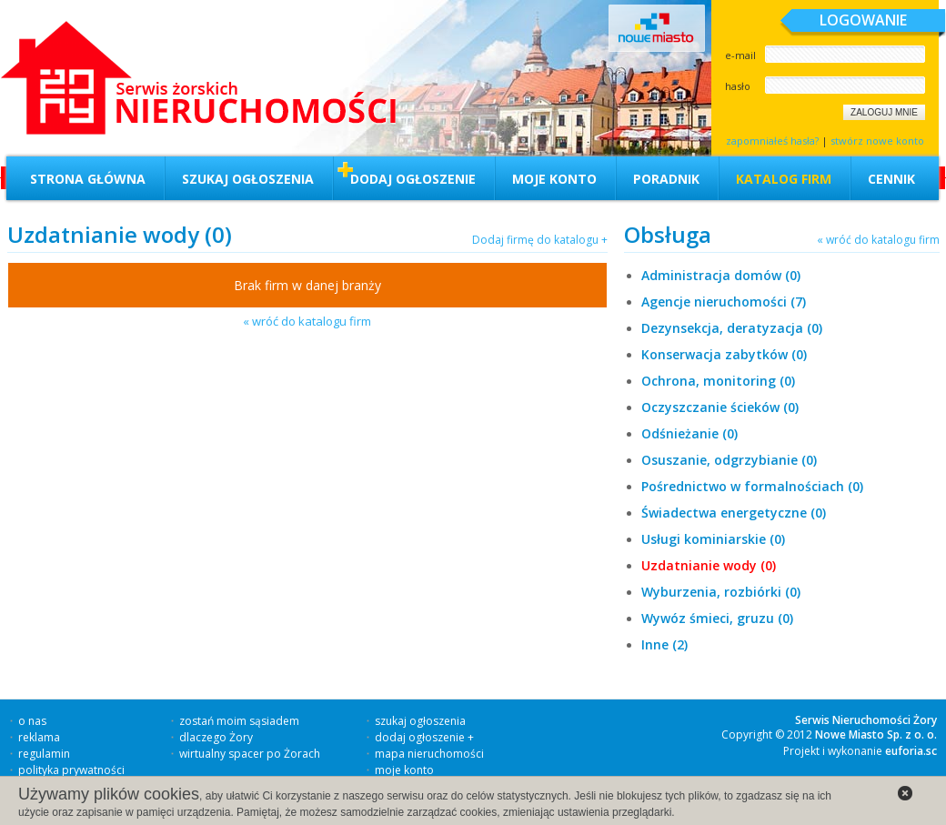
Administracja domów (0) (720, 275)
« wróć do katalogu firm (307, 321)
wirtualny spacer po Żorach (249, 753)
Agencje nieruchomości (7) (723, 301)
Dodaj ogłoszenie (413, 178)
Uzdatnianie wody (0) (708, 565)
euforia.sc (911, 751)
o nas (32, 721)
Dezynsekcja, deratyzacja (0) (731, 328)
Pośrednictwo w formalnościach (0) (752, 486)
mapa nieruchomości (429, 753)
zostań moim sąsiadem (239, 721)
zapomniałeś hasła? (772, 140)
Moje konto (554, 178)
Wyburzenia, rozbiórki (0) (720, 591)
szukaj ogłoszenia (420, 721)
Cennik (891, 178)
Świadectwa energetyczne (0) (733, 512)
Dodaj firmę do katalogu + (540, 239)
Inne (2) (664, 644)
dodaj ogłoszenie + (424, 737)
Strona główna (88, 178)
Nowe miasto (657, 28)
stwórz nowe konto (877, 140)
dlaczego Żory (216, 737)
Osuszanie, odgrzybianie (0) (729, 459)
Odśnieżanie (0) (689, 433)
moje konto (404, 770)
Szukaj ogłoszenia (248, 178)
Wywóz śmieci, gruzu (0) (717, 618)
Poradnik (666, 178)
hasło (737, 86)
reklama (39, 737)
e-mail (740, 55)
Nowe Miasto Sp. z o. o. (876, 734)
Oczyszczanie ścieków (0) (720, 407)
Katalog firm (783, 178)
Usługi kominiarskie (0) (713, 539)
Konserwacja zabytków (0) (724, 354)
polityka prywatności (71, 770)
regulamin (44, 753)
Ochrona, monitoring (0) (718, 380)
